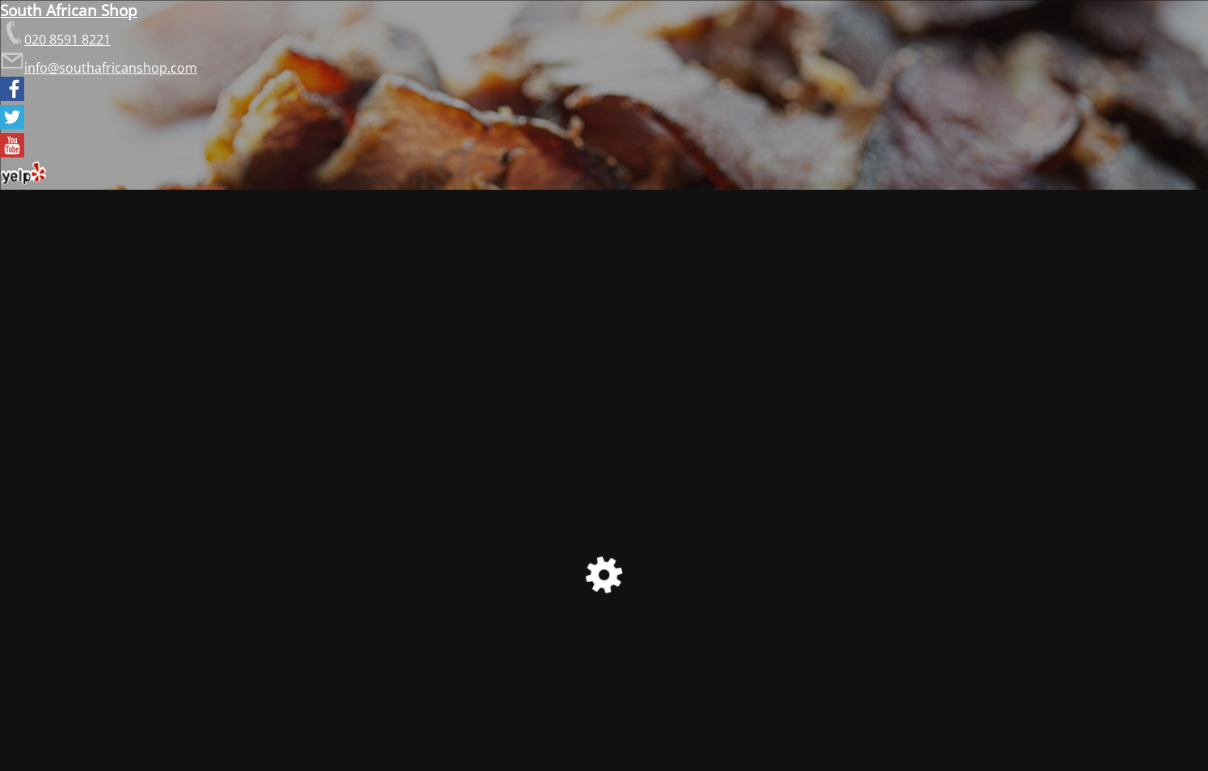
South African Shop (68, 10)
